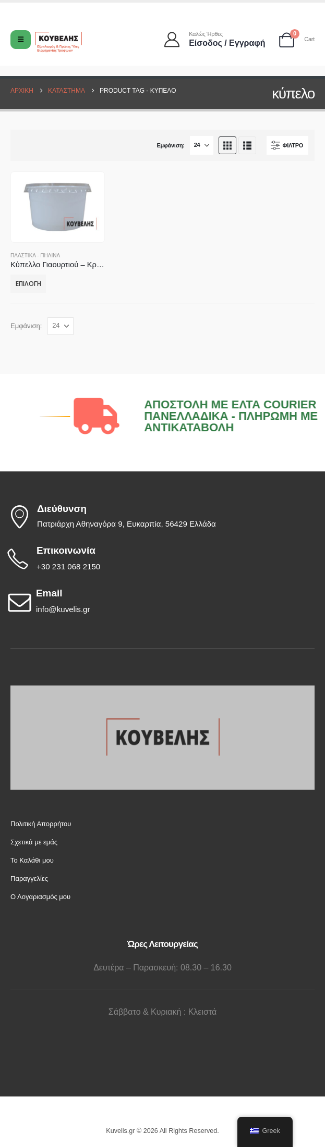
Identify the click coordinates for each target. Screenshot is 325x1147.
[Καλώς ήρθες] (215, 39)
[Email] (160, 602)
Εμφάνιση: (170, 145)
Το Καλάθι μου (32, 860)
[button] (227, 145)
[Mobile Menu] (20, 39)
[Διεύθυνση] (160, 516)
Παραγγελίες (29, 878)
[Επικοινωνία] (160, 559)
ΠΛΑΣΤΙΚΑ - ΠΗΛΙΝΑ (35, 255)
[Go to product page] (57, 207)
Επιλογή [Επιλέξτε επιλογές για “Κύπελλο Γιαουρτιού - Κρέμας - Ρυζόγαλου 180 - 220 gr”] (28, 283)
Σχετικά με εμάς (33, 842)
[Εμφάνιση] (201, 145)
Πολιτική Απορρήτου (40, 824)
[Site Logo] (58, 42)
